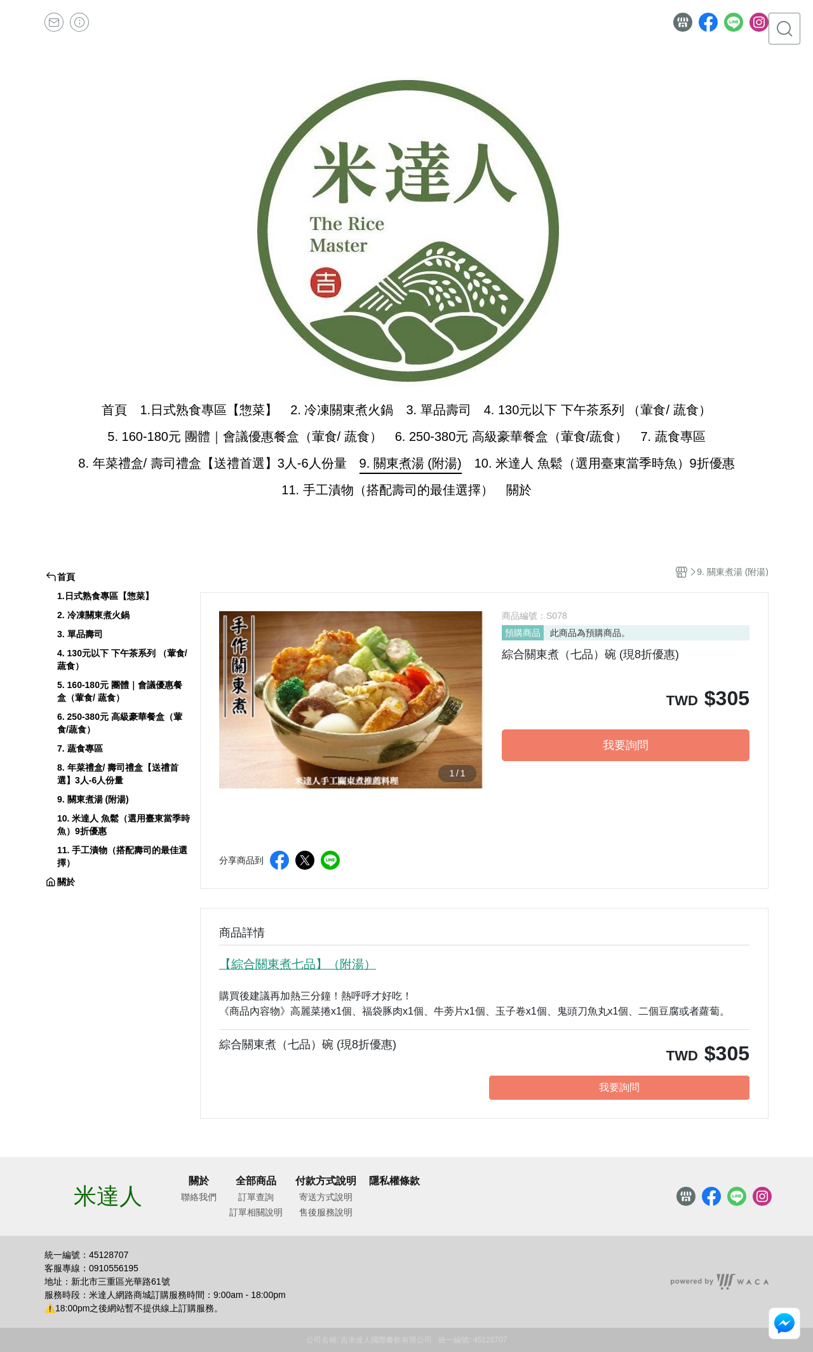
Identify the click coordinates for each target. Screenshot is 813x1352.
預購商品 (523, 633)
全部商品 (256, 1181)
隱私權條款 (394, 1181)
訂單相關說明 (256, 1212)
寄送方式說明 (326, 1197)
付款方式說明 (325, 1181)
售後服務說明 (326, 1212)
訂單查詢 (256, 1197)
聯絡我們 (199, 1197)
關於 (199, 1181)
